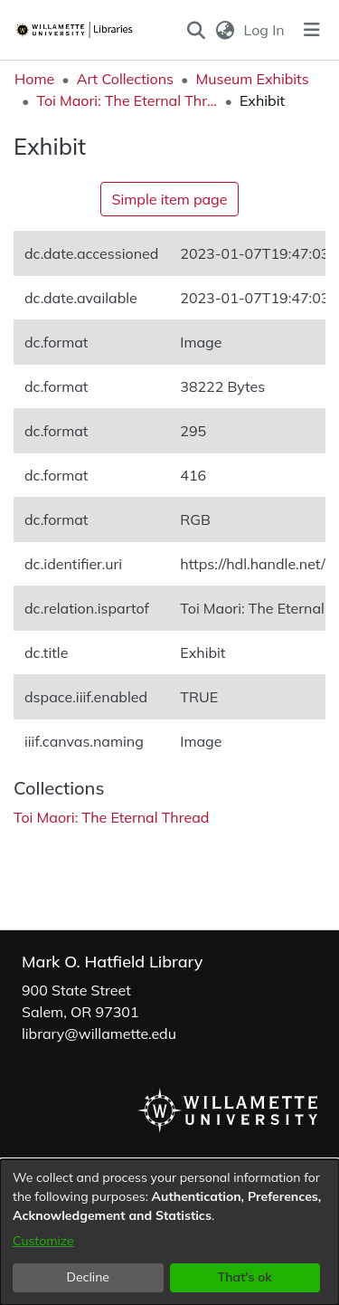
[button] (196, 30)
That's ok (245, 1277)
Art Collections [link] (125, 79)
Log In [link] (265, 30)
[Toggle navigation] (311, 30)
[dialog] (169, 1232)
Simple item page (170, 199)
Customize (43, 1241)
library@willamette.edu (99, 1033)
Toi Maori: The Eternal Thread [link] (126, 100)
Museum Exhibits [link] (251, 79)
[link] (111, 817)
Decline (88, 1277)
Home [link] (34, 79)
